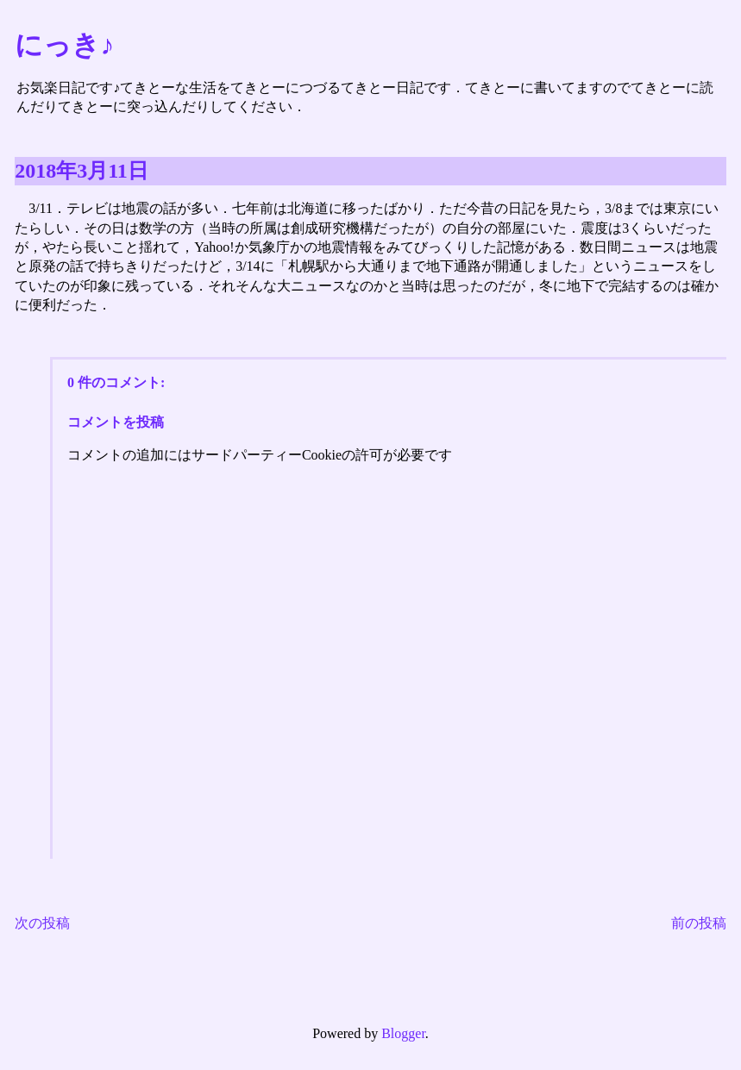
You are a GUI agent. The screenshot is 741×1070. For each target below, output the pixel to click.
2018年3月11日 (81, 171)
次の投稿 (42, 923)
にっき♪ (64, 44)
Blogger (403, 1033)
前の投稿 (698, 923)
